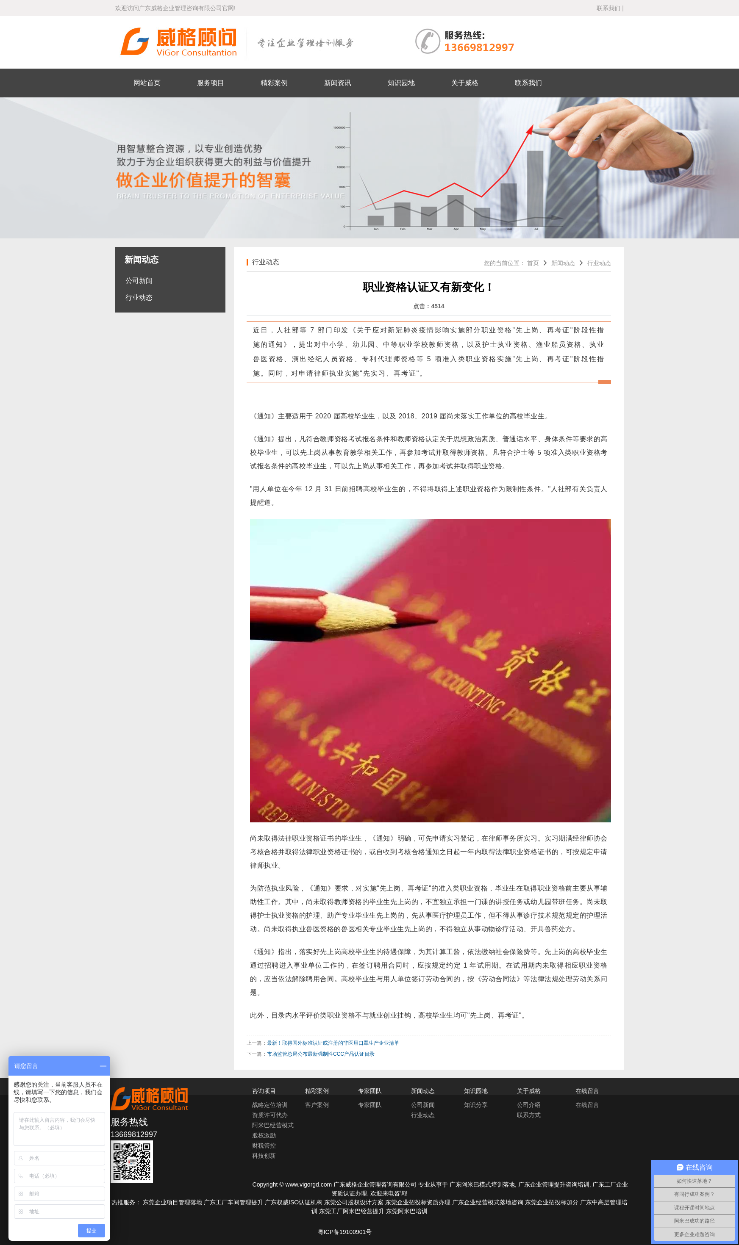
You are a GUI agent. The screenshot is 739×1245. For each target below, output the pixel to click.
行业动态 (139, 297)
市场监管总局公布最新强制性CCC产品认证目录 (321, 1054)
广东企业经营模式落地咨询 (487, 1202)
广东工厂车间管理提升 (233, 1202)
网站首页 (147, 82)
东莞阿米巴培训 (407, 1211)
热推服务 (123, 1202)
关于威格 (464, 82)
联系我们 (608, 8)
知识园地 (401, 82)
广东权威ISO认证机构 (293, 1202)
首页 (533, 263)
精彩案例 (274, 82)
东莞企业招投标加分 (551, 1202)
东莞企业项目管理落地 (172, 1202)
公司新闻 (139, 280)
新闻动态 (563, 263)
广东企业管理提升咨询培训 (553, 1184)
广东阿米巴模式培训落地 (482, 1184)
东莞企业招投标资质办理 (417, 1202)
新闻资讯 (337, 82)
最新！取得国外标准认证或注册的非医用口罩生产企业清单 (333, 1043)
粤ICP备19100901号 (345, 1231)
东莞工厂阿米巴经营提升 (351, 1211)
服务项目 (210, 82)
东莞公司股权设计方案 (353, 1202)
